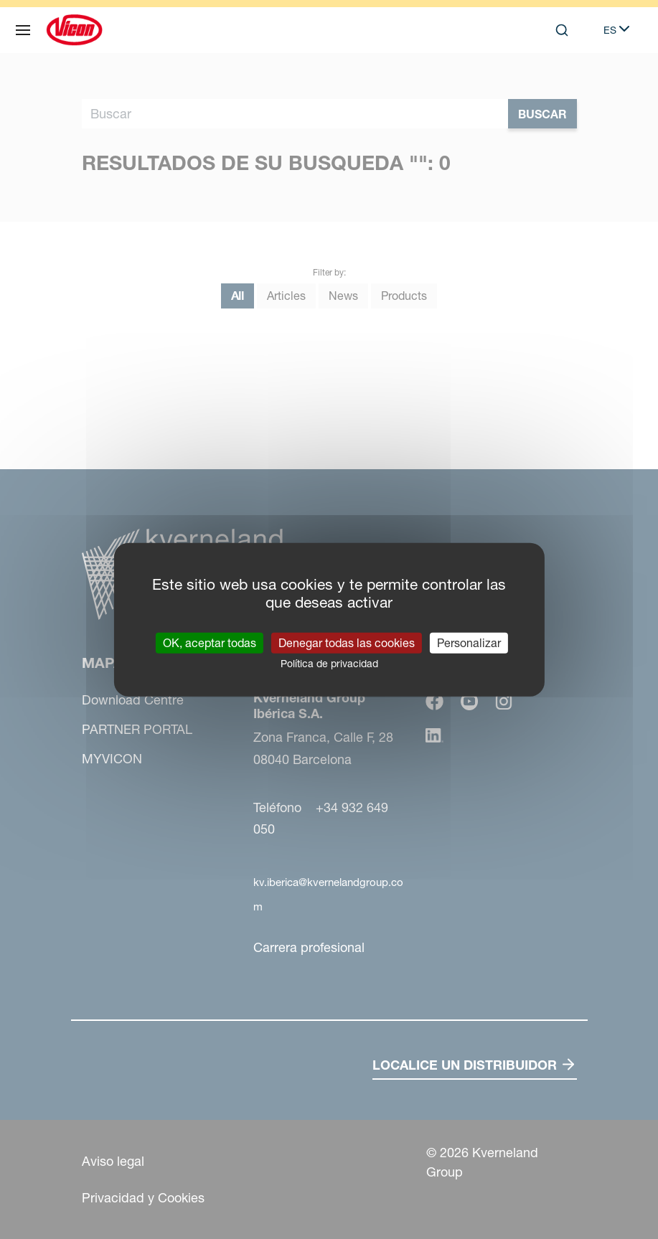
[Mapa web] (23, 30)
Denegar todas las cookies (346, 642)
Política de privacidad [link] (329, 662)
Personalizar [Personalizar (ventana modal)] (469, 642)
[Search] (562, 30)
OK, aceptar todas (209, 642)
